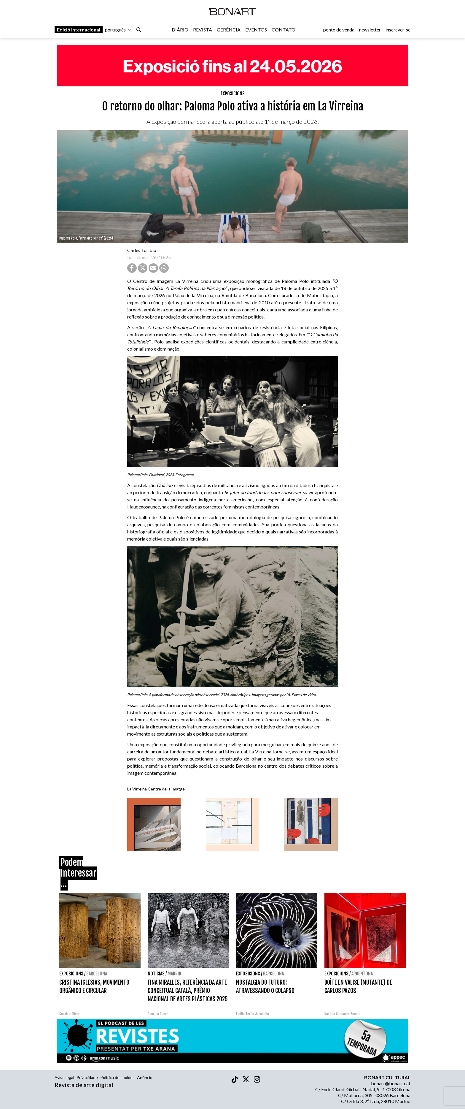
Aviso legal (64, 1077)
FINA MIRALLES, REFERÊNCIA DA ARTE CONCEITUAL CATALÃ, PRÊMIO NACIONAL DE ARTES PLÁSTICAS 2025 (188, 991)
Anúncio (144, 1077)
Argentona (362, 974)
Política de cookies (117, 1077)
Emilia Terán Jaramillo (252, 1014)
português (118, 30)
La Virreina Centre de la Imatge (156, 788)
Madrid (174, 974)
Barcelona (96, 974)
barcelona (137, 257)
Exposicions (233, 93)
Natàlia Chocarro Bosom (342, 1014)
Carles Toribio (142, 250)
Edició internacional (78, 30)
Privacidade (87, 1077)
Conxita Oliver (69, 1014)
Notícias (156, 974)
